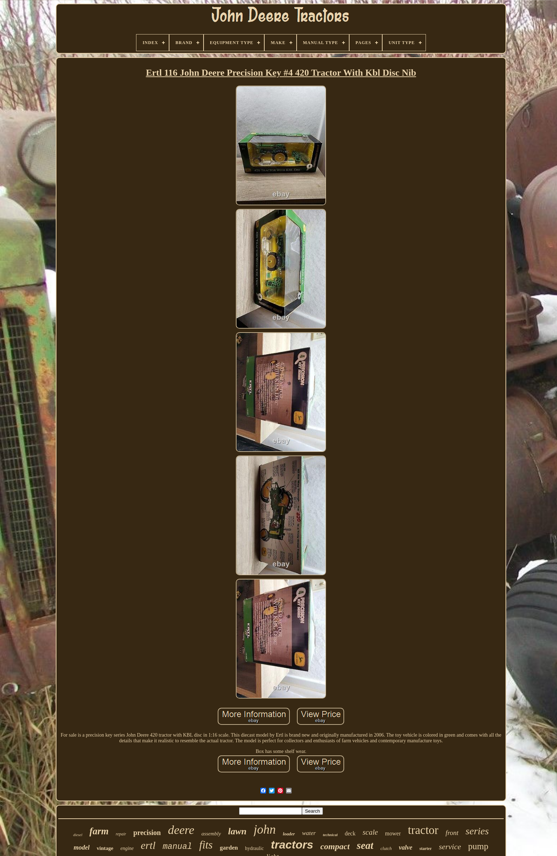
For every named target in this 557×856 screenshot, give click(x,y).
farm (99, 831)
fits (206, 845)
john (265, 829)
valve (405, 847)
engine (127, 848)
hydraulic (254, 848)
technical (330, 835)
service (450, 846)
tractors (292, 844)
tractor (423, 830)
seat (365, 845)
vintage (105, 848)
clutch (386, 848)
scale (370, 832)
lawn (237, 831)
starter (426, 848)
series (477, 830)
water (309, 833)
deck (350, 833)
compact (335, 846)
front (451, 832)
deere (181, 829)
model (82, 847)
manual (177, 846)
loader (289, 833)
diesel (77, 835)
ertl (148, 845)
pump (478, 846)
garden (229, 847)
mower (393, 833)
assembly (211, 833)
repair (121, 833)
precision (147, 832)
